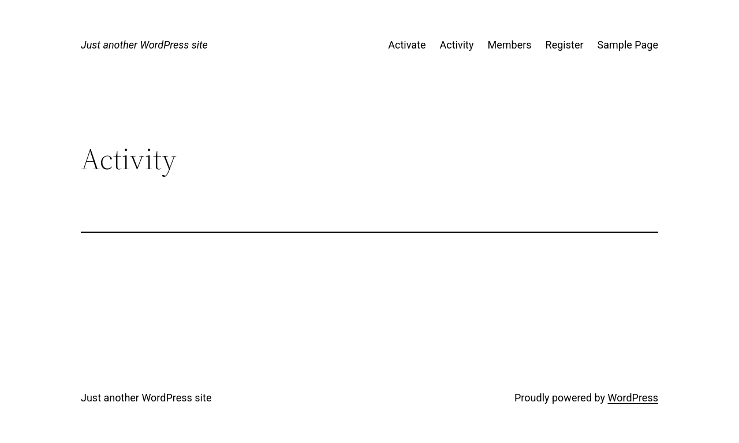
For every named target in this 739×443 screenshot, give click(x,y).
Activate (407, 45)
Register (565, 45)
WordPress (633, 398)
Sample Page (628, 45)
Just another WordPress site (144, 45)
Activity (457, 45)
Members (509, 45)
